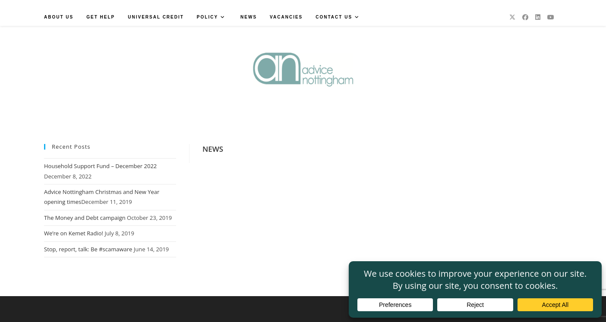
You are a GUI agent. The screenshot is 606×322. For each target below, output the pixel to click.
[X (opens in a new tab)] (512, 17)
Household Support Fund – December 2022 (100, 166)
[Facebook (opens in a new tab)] (525, 17)
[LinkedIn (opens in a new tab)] (538, 17)
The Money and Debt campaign (85, 218)
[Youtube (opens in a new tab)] (551, 17)
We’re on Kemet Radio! (73, 233)
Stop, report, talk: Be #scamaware (88, 249)
